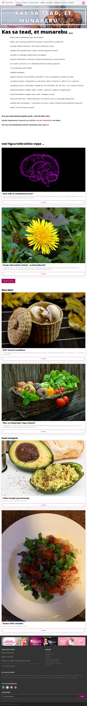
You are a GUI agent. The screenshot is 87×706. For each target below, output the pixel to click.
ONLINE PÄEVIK (34, 2)
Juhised (47, 656)
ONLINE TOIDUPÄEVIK (44, 120)
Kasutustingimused (52, 661)
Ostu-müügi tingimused (53, 663)
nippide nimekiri (8, 281)
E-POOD (64, 2)
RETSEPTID (49, 2)
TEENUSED (57, 2)
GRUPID (25, 2)
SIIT (48, 125)
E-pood (47, 657)
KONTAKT (71, 2)
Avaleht (48, 652)
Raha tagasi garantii (52, 659)
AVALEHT (19, 2)
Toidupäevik (49, 654)
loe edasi (43, 202)
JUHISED (42, 2)
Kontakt (48, 665)
